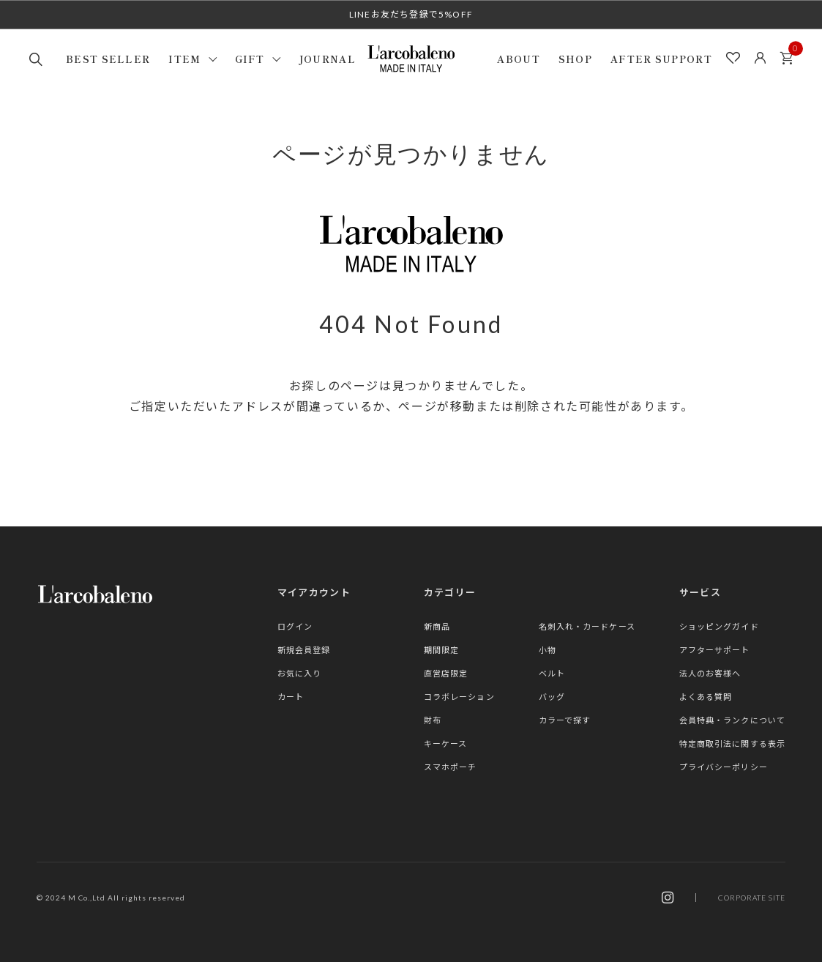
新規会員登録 (304, 650)
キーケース (446, 743)
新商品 (437, 626)
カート (790, 54)
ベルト (552, 673)
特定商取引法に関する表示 (732, 743)
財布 (432, 720)
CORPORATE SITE (751, 897)
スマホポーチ (450, 767)
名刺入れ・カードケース (587, 626)
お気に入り (299, 673)
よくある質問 (706, 696)
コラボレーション (459, 696)
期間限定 (441, 650)
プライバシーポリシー (723, 767)
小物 (547, 650)
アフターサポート (714, 650)
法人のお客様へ (710, 673)
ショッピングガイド (719, 626)
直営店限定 (446, 673)
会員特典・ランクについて (732, 720)
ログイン (295, 626)
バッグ (552, 696)
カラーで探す (565, 720)
